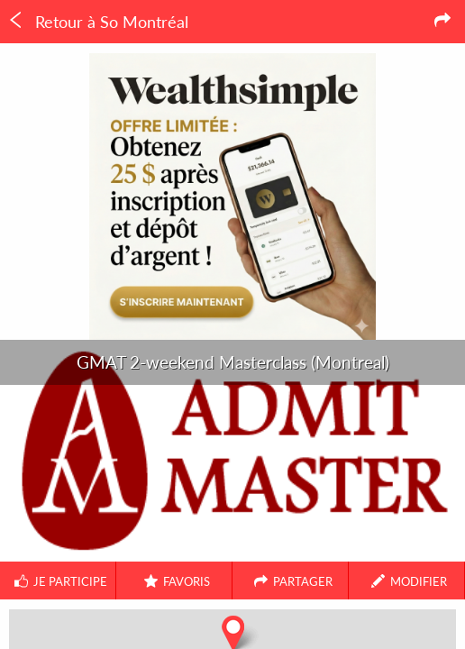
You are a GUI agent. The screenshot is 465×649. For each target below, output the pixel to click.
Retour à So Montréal (97, 22)
